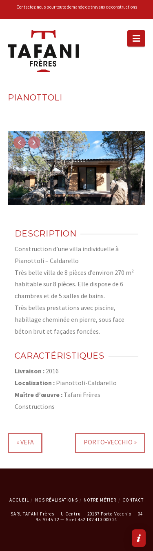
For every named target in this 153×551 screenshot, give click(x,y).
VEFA (27, 442)
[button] (136, 38)
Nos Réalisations (56, 500)
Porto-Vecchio (108, 442)
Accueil (19, 500)
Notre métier (100, 500)
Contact (133, 500)
